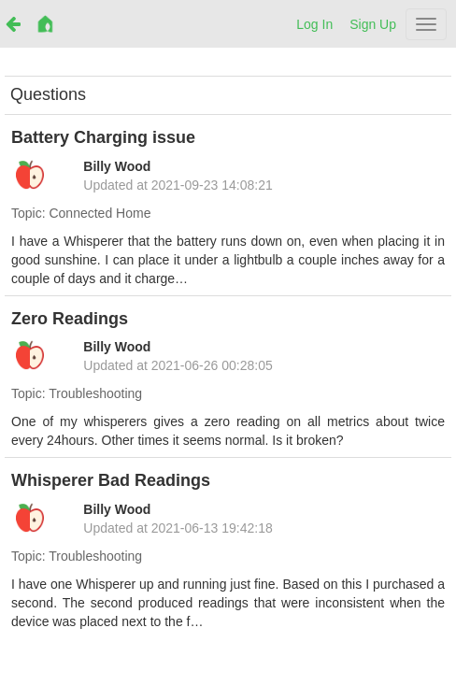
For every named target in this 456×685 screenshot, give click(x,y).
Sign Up (372, 24)
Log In (314, 24)
